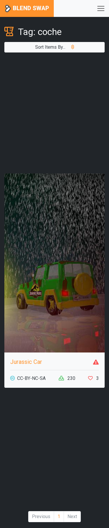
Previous (41, 516)
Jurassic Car (26, 361)
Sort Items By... (54, 47)
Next (72, 516)
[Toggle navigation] (101, 8)
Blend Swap (27, 8)
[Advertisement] (54, 113)
